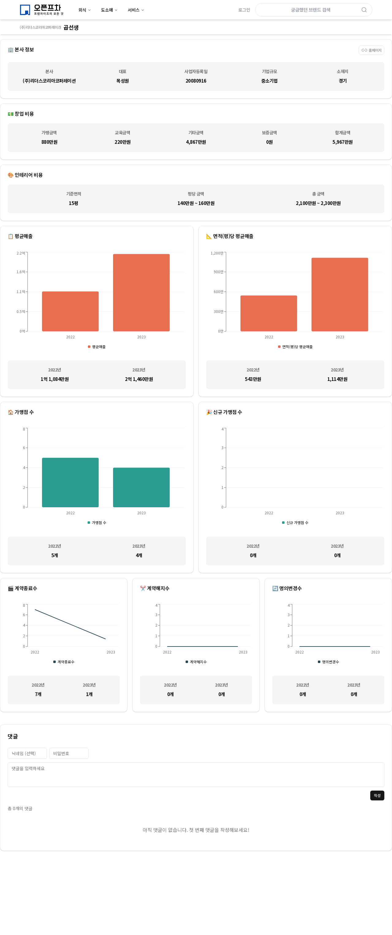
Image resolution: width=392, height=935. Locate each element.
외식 (84, 10)
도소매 (109, 10)
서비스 (136, 10)
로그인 (244, 10)
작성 (377, 795)
